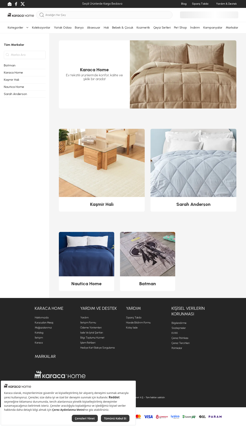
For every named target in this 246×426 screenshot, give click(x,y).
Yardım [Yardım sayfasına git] (84, 317)
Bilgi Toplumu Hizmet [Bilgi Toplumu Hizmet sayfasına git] (92, 337)
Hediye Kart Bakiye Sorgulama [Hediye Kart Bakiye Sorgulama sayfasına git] (97, 347)
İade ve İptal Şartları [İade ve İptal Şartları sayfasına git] (91, 332)
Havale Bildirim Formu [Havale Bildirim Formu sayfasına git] (138, 322)
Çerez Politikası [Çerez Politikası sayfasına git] (180, 338)
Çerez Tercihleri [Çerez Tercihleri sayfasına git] (181, 343)
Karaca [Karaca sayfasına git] (39, 342)
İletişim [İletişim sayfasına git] (39, 337)
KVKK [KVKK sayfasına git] (175, 333)
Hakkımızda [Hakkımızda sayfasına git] (41, 317)
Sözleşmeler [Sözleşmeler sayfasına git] (179, 328)
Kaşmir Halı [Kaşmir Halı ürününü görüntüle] (102, 204)
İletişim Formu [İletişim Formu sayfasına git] (88, 322)
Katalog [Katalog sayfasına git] (39, 332)
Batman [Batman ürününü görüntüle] (147, 283)
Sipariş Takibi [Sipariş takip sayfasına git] (133, 317)
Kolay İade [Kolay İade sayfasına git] (132, 327)
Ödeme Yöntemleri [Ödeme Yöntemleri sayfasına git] (91, 327)
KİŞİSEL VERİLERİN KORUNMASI (188, 311)
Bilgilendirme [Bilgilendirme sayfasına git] (179, 323)
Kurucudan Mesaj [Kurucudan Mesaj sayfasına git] (44, 322)
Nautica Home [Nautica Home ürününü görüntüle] (86, 283)
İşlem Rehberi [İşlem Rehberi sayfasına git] (88, 342)
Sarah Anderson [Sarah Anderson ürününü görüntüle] (193, 204)
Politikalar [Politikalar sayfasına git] (177, 348)
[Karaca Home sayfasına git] (60, 374)
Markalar (45, 356)
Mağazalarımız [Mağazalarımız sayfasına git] (43, 327)
